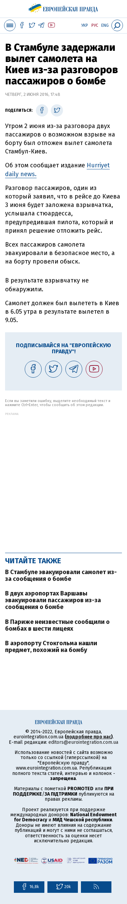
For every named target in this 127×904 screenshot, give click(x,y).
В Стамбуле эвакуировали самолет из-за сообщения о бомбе (61, 575)
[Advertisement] (63, 479)
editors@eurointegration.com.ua (83, 742)
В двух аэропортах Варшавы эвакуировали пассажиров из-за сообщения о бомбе (53, 600)
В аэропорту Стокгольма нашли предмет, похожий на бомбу (51, 646)
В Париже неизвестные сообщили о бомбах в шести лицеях (57, 625)
